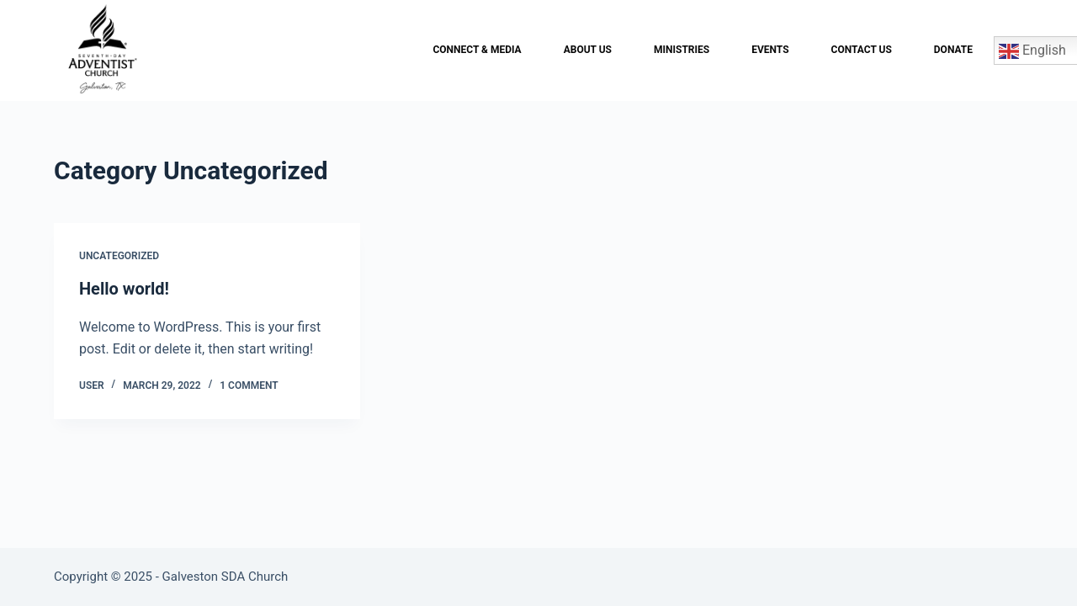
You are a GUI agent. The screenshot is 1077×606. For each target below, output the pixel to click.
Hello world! (124, 289)
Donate (953, 50)
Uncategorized (119, 256)
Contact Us (861, 50)
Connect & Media (476, 50)
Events (769, 50)
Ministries (681, 50)
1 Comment (249, 385)
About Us (588, 50)
